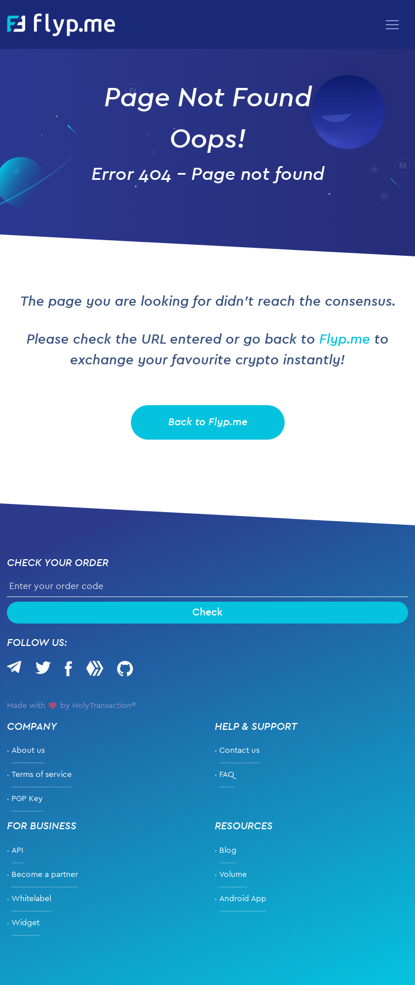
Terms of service (41, 775)
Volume (233, 875)
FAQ (226, 775)
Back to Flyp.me (207, 422)
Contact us (239, 751)
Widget (25, 923)
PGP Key (27, 799)
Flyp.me (344, 340)
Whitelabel (31, 899)
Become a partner (44, 875)
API (17, 851)
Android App (242, 899)
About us (28, 751)
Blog (227, 851)
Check (207, 612)
